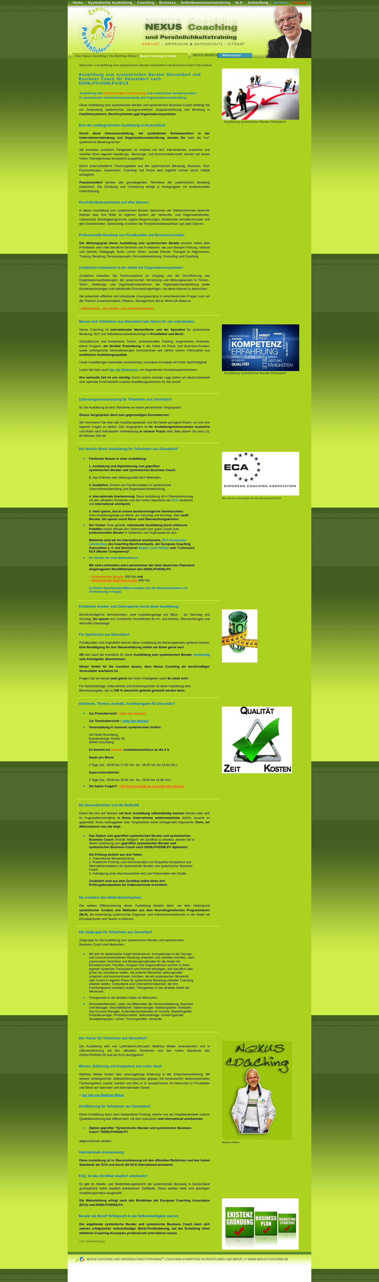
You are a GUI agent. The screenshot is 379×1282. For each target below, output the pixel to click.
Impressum (176, 44)
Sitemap (236, 44)
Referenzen (232, 55)
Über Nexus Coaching (90, 56)
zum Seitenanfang (92, 1241)
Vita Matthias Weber (123, 56)
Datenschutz (208, 44)
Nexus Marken (205, 55)
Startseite (86, 65)
